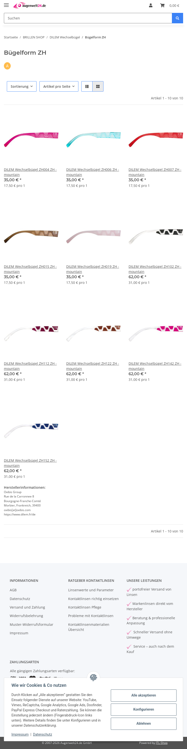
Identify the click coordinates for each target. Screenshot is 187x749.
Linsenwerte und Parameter (91, 590)
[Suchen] (88, 18)
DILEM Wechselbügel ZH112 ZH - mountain (30, 366)
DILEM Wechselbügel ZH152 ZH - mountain (30, 463)
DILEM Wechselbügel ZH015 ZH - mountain (30, 269)
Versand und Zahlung (27, 607)
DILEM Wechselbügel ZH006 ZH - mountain (92, 172)
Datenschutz (20, 598)
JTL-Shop (162, 743)
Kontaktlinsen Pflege (84, 607)
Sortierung (19, 86)
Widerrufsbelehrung (26, 615)
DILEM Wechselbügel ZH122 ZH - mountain (92, 366)
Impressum (19, 633)
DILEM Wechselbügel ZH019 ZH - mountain (92, 269)
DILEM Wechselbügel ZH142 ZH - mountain (155, 366)
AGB (13, 590)
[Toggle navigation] (6, 3)
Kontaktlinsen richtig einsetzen (93, 598)
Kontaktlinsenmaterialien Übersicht (88, 627)
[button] (150, 5)
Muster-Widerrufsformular (31, 624)
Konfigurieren (143, 709)
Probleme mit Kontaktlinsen (90, 615)
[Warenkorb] (169, 5)
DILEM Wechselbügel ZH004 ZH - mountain (30, 172)
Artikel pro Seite (56, 86)
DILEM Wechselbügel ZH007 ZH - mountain (155, 172)
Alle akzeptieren (143, 695)
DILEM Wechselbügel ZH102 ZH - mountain (155, 269)
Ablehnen (143, 723)
